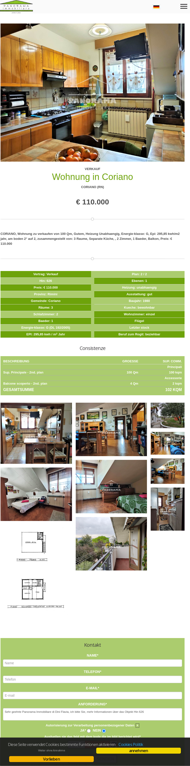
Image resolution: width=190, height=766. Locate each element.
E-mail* (92, 617)
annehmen (138, 750)
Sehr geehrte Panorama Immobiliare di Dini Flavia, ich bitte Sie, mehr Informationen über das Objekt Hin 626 (92, 644)
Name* (92, 585)
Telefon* (92, 601)
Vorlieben (51, 759)
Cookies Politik (131, 744)
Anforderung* (92, 634)
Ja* (83, 660)
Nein (97, 660)
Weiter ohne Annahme (51, 750)
